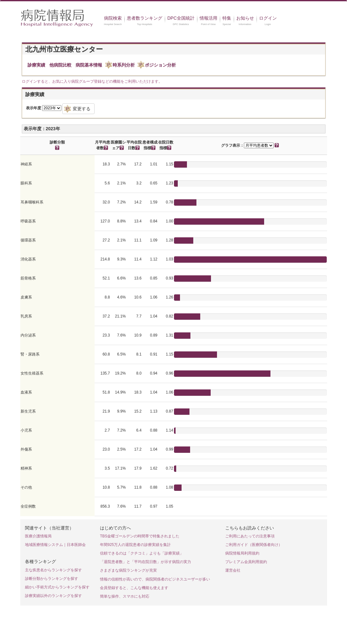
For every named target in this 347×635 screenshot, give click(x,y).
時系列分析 (124, 64)
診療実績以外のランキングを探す (53, 595)
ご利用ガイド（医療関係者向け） (253, 544)
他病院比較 (60, 64)
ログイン (268, 18)
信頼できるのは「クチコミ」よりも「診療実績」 (141, 553)
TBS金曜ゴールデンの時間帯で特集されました (139, 536)
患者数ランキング (144, 18)
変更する (81, 108)
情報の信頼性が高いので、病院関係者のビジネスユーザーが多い (155, 579)
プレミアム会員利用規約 (246, 562)
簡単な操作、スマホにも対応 (124, 596)
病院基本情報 (89, 64)
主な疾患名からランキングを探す (53, 570)
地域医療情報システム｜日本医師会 (55, 544)
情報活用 (208, 18)
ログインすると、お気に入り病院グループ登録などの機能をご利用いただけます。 (92, 81)
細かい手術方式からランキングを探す (57, 587)
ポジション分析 (160, 64)
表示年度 (33, 108)
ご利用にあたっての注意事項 (250, 536)
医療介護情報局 (38, 536)
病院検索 (113, 18)
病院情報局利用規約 (242, 553)
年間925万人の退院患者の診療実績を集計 (135, 544)
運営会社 (232, 570)
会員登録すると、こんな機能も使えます (134, 588)
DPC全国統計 (181, 18)
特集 (226, 18)
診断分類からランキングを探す (51, 578)
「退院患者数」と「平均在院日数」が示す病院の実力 (145, 562)
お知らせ (245, 18)
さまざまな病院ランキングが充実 (128, 570)
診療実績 (36, 64)
